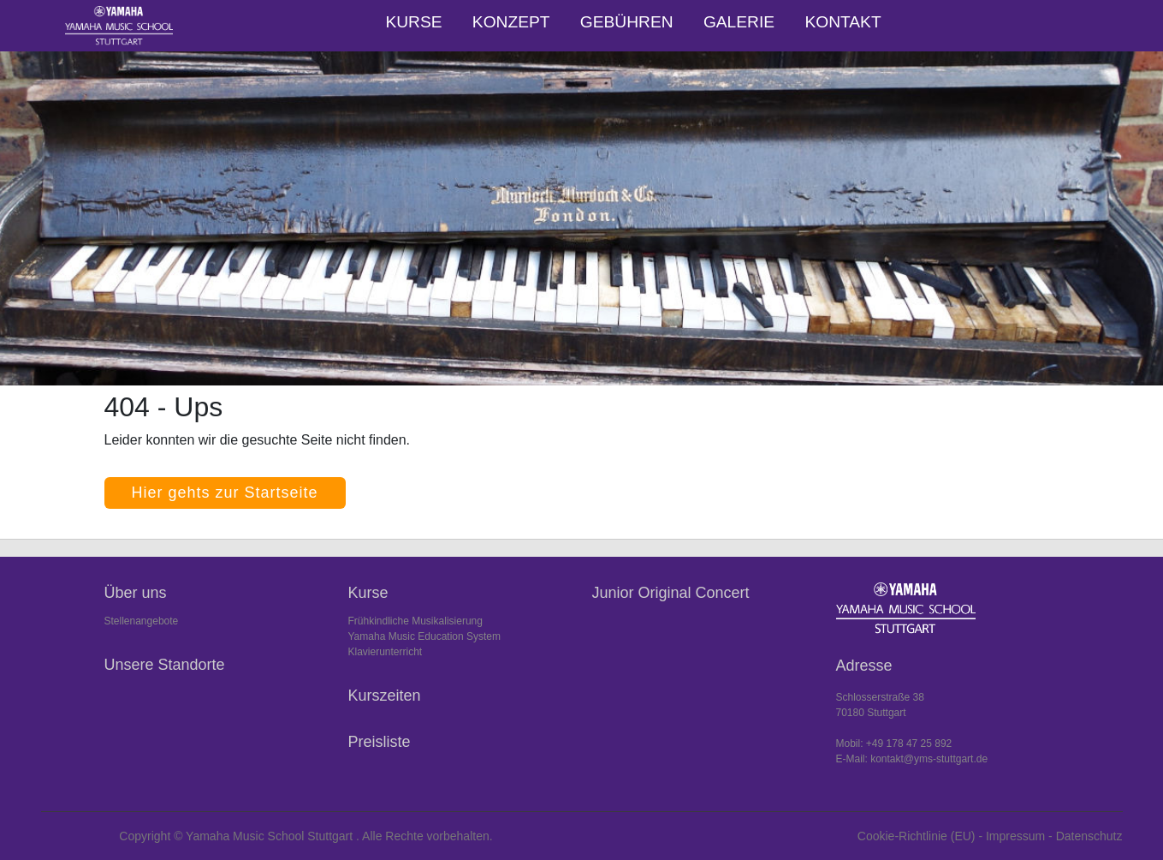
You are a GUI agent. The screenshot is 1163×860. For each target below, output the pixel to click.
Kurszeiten (384, 695)
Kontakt (842, 22)
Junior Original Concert (671, 592)
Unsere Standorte (164, 664)
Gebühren (626, 22)
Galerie (738, 22)
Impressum (1015, 836)
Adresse (864, 665)
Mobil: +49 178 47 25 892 (894, 744)
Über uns (135, 592)
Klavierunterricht (385, 652)
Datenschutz (1089, 836)
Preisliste (379, 741)
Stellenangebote (141, 621)
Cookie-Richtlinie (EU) (916, 836)
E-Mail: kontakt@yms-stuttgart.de (912, 759)
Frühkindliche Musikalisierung (415, 621)
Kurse (413, 22)
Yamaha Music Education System (424, 636)
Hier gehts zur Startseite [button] (225, 492)
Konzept (511, 22)
